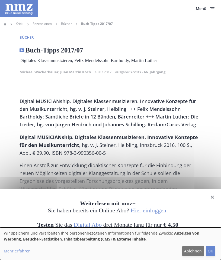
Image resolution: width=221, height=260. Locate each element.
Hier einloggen (148, 210)
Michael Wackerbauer (39, 72)
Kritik (19, 24)
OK (210, 251)
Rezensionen (42, 24)
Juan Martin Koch (75, 72)
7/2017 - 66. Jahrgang (147, 72)
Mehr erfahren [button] (17, 251)
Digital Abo (88, 224)
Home (5, 24)
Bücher (66, 24)
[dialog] (110, 244)
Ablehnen (193, 251)
